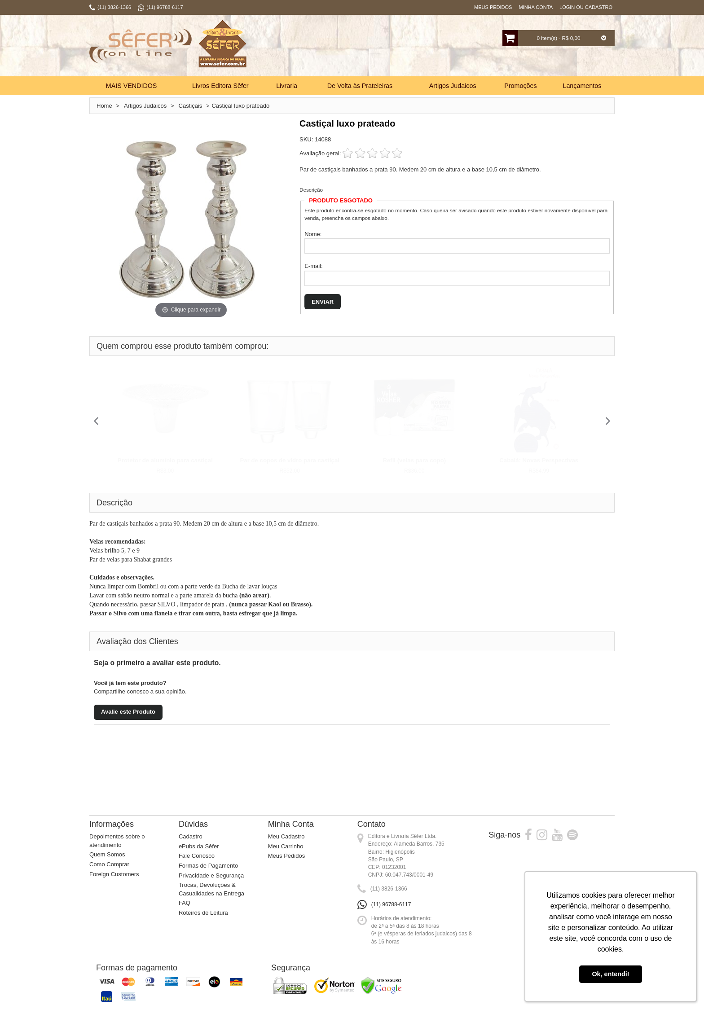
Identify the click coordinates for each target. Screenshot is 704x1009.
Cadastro (190, 836)
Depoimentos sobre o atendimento (117, 840)
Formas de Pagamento (208, 865)
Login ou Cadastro (585, 7)
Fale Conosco (197, 855)
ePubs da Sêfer (199, 846)
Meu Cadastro (286, 836)
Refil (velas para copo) (414, 460)
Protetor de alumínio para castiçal (165, 460)
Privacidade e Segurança (211, 875)
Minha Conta (536, 7)
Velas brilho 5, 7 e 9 (115, 550)
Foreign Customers (114, 874)
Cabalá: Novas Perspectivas (538, 460)
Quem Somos (107, 854)
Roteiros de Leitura (203, 912)
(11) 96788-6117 (391, 904)
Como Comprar (109, 864)
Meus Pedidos (493, 7)
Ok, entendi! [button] (610, 974)
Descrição (311, 190)
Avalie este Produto (128, 711)
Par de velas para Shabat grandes (130, 559)
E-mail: (313, 266)
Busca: (324, 46)
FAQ (184, 902)
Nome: (312, 234)
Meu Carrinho (286, 846)
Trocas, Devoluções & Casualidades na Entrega (211, 889)
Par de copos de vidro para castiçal (289, 460)
